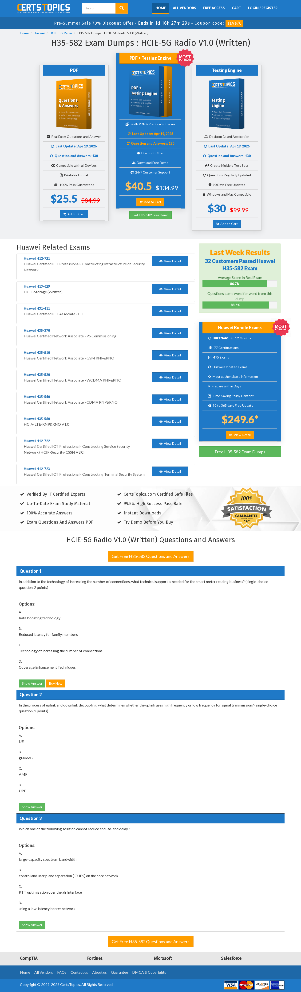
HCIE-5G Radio (61, 33)
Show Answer (32, 683)
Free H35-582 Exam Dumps (240, 451)
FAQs (61, 972)
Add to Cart (74, 214)
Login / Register (262, 8)
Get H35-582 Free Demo (150, 215)
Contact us (79, 972)
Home (160, 8)
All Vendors (184, 8)
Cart (236, 8)
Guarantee (119, 972)
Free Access (214, 8)
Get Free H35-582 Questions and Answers (151, 556)
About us (99, 972)
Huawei (39, 33)
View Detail (240, 435)
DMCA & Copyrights (149, 972)
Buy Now (55, 683)
